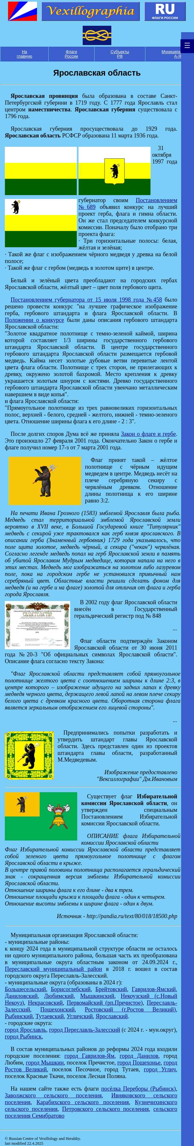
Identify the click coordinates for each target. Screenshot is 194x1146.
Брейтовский (111, 989)
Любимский (59, 996)
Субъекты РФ (120, 54)
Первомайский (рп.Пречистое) (105, 1003)
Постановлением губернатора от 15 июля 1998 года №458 (86, 299)
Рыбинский (19, 1016)
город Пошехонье (139, 1062)
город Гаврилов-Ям (89, 1056)
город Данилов (139, 1056)
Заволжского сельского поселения (53, 1095)
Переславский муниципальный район (53, 969)
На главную (24, 54)
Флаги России (71, 54)
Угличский (80, 1016)
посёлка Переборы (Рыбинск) (138, 1088)
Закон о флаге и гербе (148, 434)
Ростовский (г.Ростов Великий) (130, 1009)
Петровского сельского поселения (105, 1109)
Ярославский (112, 1016)
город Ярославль (25, 1030)
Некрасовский (45, 1003)
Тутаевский (50, 1016)
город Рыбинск (23, 1036)
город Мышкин (44, 1062)
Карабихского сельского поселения (83, 1102)
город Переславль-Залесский (84, 1030)
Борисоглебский (71, 989)
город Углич (160, 1069)
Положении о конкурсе (34, 320)
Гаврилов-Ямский (154, 989)
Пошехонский (57, 1009)
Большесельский (25, 989)
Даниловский (21, 996)
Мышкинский (97, 996)
